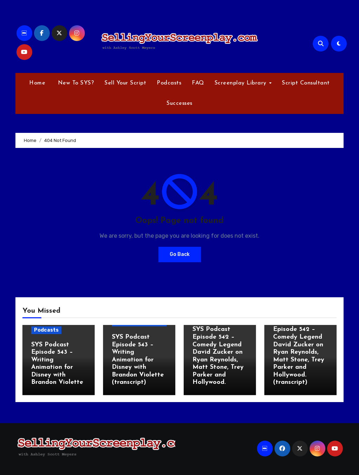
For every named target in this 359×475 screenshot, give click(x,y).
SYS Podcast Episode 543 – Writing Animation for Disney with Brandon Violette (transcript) (138, 360)
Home (37, 83)
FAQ (198, 83)
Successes (179, 103)
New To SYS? (75, 83)
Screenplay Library (242, 83)
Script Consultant (306, 83)
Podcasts (169, 83)
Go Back (180, 254)
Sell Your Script (125, 83)
